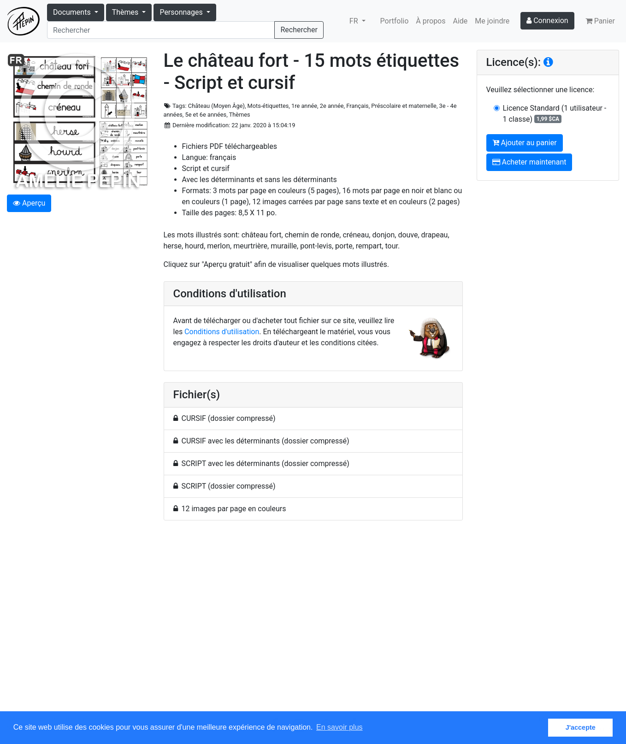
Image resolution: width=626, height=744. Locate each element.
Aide (460, 21)
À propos (430, 21)
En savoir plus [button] (339, 727)
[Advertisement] (313, 621)
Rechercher (298, 29)
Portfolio (394, 21)
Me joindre (492, 21)
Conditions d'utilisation (221, 331)
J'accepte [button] (581, 727)
